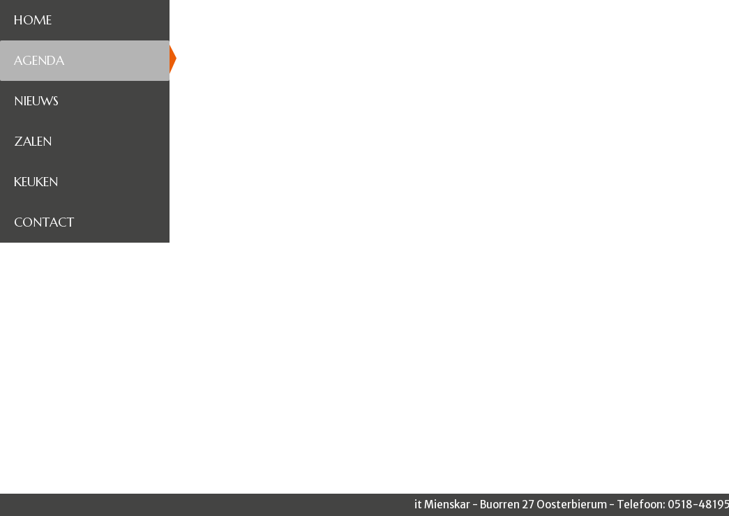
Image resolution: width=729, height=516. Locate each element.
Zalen (33, 141)
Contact (44, 222)
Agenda (39, 60)
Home (33, 20)
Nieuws (36, 101)
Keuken (36, 182)
